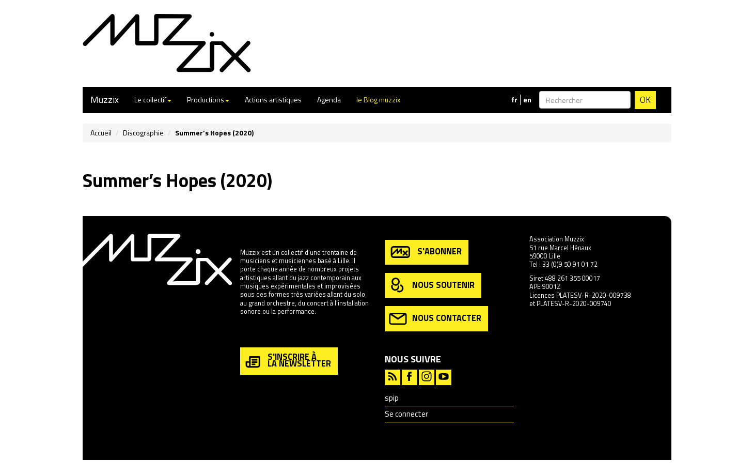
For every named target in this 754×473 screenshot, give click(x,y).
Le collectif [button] (152, 99)
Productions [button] (208, 99)
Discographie (143, 132)
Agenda (329, 99)
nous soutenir (432, 286)
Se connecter (406, 414)
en (527, 100)
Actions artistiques (273, 99)
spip (392, 398)
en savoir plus (260, 334)
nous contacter (435, 319)
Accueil (101, 132)
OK (645, 99)
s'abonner (425, 252)
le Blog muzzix (378, 99)
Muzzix (104, 99)
